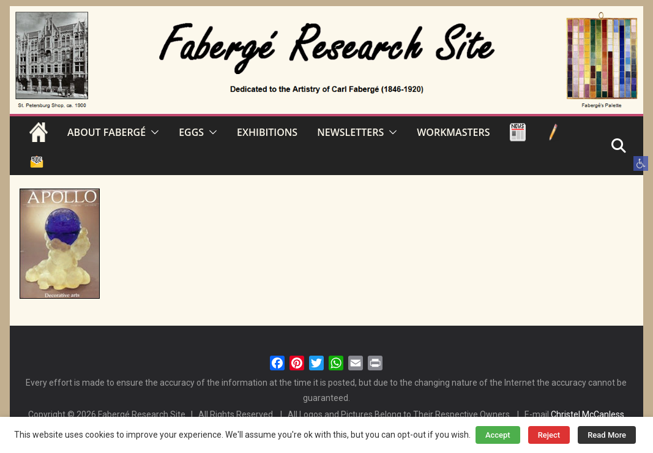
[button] (640, 163)
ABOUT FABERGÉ (106, 132)
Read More (607, 435)
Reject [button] (549, 435)
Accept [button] (497, 435)
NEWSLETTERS (350, 132)
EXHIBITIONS (267, 132)
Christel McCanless (587, 414)
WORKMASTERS (453, 132)
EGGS (191, 132)
